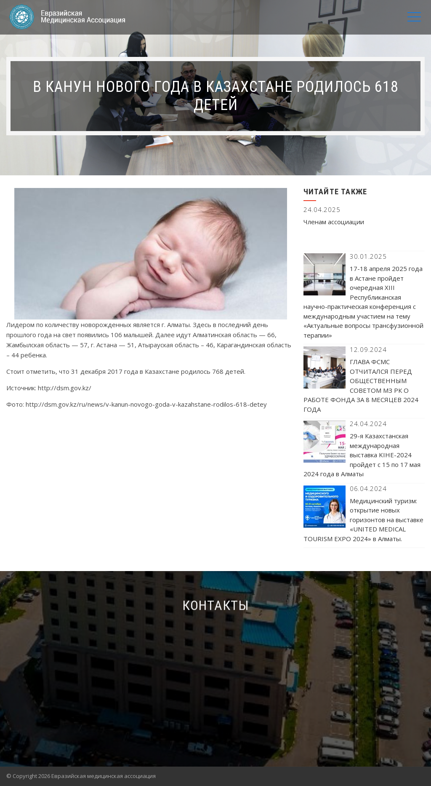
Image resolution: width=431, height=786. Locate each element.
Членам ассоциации (333, 221)
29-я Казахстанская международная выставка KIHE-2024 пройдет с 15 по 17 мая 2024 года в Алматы (361, 455)
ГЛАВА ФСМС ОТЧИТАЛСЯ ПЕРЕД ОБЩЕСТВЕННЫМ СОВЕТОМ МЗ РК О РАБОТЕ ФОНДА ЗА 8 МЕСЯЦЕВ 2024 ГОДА (360, 385)
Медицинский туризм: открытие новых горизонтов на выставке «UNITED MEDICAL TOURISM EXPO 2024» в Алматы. (363, 519)
